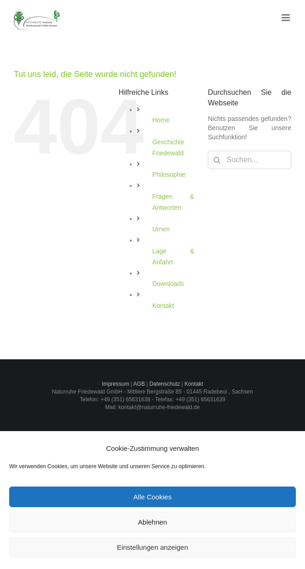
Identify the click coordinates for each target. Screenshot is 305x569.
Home (160, 120)
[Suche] (217, 160)
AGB (139, 384)
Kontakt (163, 305)
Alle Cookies (152, 497)
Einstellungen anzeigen (152, 547)
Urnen (161, 229)
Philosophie (168, 174)
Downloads (168, 283)
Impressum (115, 384)
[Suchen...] (249, 160)
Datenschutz (165, 384)
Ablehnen (152, 522)
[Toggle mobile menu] (286, 17)
